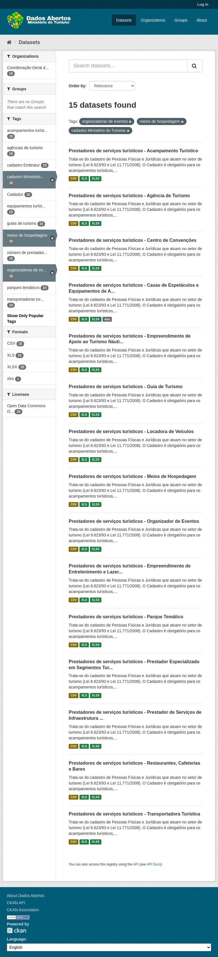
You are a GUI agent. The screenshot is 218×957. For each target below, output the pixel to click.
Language (16, 939)
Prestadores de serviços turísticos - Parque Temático (126, 616)
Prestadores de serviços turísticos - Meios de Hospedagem (132, 476)
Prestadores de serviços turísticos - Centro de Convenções (132, 240)
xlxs (107, 319)
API (135, 864)
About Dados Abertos (25, 895)
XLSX (95, 178)
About (201, 20)
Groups (180, 20)
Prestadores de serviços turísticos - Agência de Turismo (129, 195)
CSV (73, 178)
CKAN (16, 930)
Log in (202, 4)
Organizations (153, 20)
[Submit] (194, 65)
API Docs (154, 864)
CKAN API (16, 902)
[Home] (9, 42)
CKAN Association (23, 910)
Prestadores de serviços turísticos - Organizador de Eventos (134, 521)
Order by (77, 86)
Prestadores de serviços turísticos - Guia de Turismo (126, 386)
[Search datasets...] (128, 65)
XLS (84, 178)
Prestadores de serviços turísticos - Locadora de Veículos (131, 431)
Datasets (124, 20)
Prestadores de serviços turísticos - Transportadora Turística (134, 814)
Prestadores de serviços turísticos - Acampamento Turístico (133, 150)
